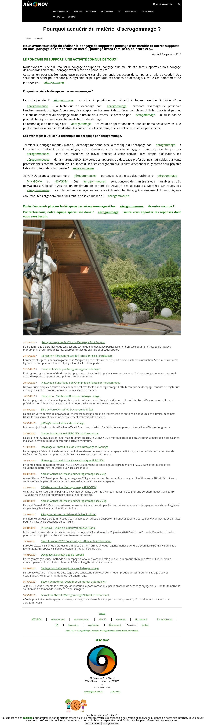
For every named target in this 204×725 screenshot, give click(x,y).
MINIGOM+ (34, 181)
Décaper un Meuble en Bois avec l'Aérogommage (71, 396)
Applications (93, 625)
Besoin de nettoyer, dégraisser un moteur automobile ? (73, 581)
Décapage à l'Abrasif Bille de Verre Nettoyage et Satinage (74, 447)
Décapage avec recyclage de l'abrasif (62, 554)
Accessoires (73, 625)
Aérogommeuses (81, 619)
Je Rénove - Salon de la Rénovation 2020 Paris (68, 528)
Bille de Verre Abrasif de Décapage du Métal (67, 409)
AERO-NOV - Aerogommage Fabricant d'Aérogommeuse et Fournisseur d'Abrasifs (102, 630)
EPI (56, 625)
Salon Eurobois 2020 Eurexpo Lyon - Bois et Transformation (76, 541)
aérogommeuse (37, 106)
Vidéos (102, 613)
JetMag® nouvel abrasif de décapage (62, 423)
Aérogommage (57, 619)
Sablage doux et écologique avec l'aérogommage (70, 568)
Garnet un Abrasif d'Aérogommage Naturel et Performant (75, 595)
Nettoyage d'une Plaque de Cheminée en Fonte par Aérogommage (81, 382)
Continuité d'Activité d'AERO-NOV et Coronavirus (69, 433)
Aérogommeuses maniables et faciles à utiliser (68, 514)
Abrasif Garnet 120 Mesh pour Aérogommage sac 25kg (73, 474)
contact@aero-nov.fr (93, 691)
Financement (115, 625)
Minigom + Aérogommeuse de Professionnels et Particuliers (77, 355)
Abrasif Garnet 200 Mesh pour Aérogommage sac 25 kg (73, 501)
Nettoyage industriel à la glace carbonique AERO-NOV (72, 460)
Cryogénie (120, 619)
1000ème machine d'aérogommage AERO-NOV (68, 487)
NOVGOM (61, 181)
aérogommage (54, 82)
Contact (145, 625)
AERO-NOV (36, 619)
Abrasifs (102, 619)
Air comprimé (141, 619)
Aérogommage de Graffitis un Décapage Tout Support (73, 342)
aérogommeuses (38, 154)
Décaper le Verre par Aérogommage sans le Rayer (71, 369)
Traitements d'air (164, 619)
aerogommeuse (118, 196)
